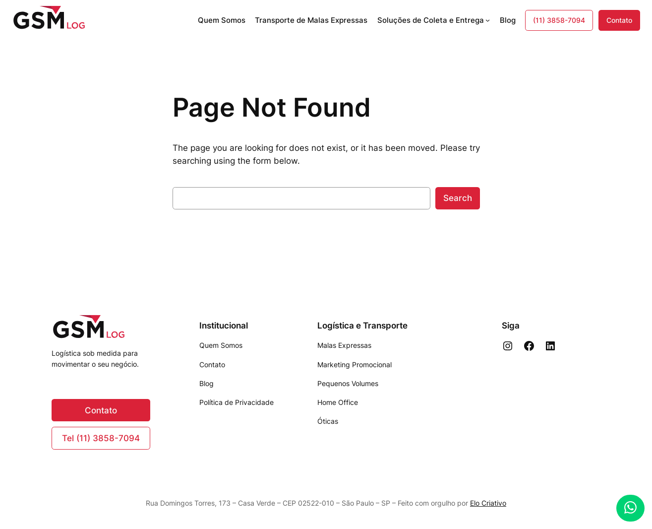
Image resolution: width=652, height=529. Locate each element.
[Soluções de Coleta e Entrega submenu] (487, 20)
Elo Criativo (488, 503)
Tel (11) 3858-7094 (101, 438)
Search (457, 198)
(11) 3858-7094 (559, 20)
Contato (619, 20)
